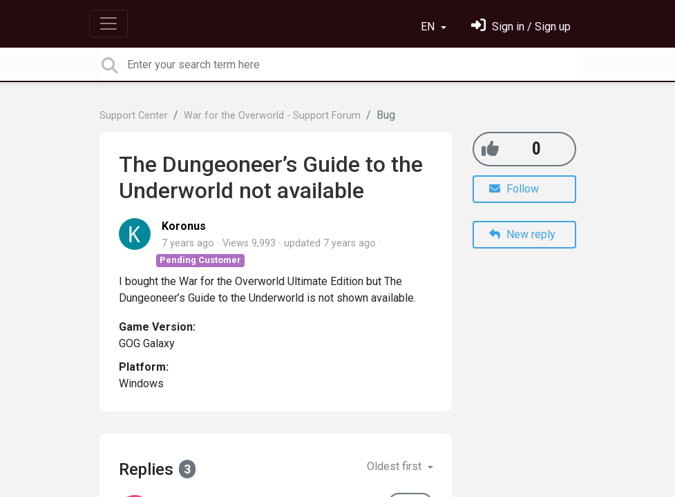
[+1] (490, 149)
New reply (522, 234)
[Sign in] (521, 26)
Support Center (133, 115)
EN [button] (429, 26)
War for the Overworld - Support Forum (272, 115)
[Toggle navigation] (108, 23)
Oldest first (395, 466)
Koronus (184, 226)
